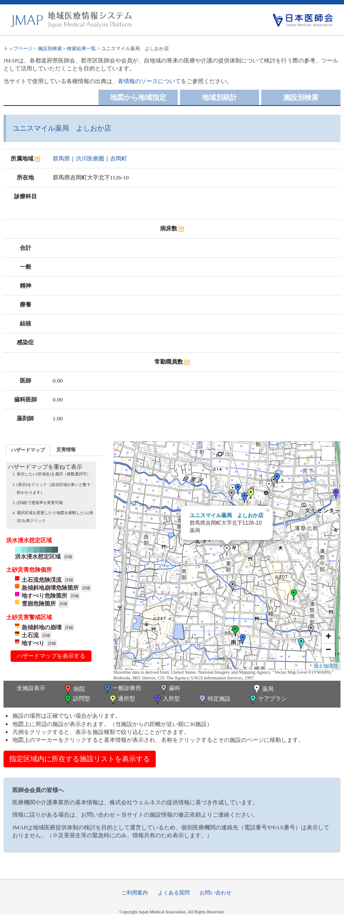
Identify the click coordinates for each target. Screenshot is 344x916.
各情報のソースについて (149, 81)
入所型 (166, 699)
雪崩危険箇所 (39, 603)
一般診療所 (121, 688)
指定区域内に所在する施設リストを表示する (79, 759)
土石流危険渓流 (42, 580)
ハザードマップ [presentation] (28, 450)
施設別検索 (50, 48)
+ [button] (328, 637)
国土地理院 (326, 665)
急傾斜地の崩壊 (42, 627)
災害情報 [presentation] (66, 449)
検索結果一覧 (81, 48)
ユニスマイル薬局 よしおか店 (226, 515)
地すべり (33, 643)
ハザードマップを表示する (51, 656)
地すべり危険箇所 (44, 595)
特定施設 (214, 699)
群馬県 (61, 158)
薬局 (263, 689)
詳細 (68, 557)
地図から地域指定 (138, 97)
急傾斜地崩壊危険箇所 (50, 587)
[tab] (28, 450)
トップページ (18, 48)
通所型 (121, 699)
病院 (74, 689)
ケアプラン (267, 699)
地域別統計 (219, 97)
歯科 (169, 688)
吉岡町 (118, 158)
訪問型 (76, 699)
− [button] (328, 650)
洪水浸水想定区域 (38, 556)
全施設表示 (31, 688)
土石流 (30, 635)
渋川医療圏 (90, 158)
